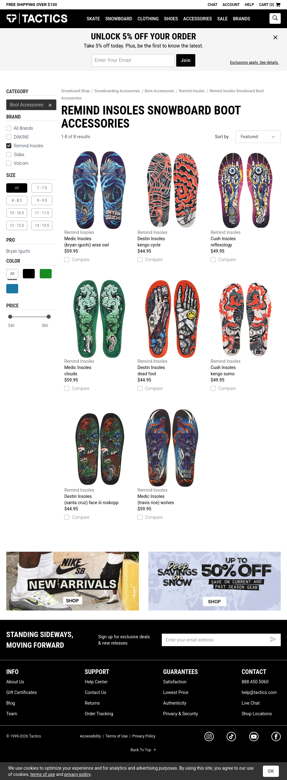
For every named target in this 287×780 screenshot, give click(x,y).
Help (249, 5)
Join (186, 60)
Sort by (222, 136)
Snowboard (118, 18)
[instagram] (209, 737)
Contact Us (95, 692)
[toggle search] (275, 18)
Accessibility (90, 736)
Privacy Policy (144, 736)
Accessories (197, 18)
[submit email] (273, 638)
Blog (10, 703)
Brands (241, 18)
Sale (222, 18)
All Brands (23, 128)
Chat (213, 5)
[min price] (15, 325)
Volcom (21, 163)
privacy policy (77, 774)
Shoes (171, 18)
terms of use (42, 774)
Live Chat (251, 703)
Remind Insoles (24, 145)
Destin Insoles (172, 199)
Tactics (36, 18)
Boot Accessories (31, 104)
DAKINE (21, 136)
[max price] (49, 325)
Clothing (148, 18)
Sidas (19, 154)
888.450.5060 (255, 681)
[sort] (258, 136)
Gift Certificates (21, 692)
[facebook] (276, 738)
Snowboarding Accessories (117, 91)
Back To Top (143, 750)
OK (271, 771)
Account (231, 5)
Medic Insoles (99, 199)
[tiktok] (231, 737)
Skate (93, 18)
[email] (221, 640)
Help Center (96, 681)
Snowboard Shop (75, 91)
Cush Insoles (246, 199)
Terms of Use (116, 736)
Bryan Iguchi (18, 251)
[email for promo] (133, 60)
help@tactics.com (259, 692)
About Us (15, 681)
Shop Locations (257, 713)
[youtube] (254, 738)
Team (11, 713)
